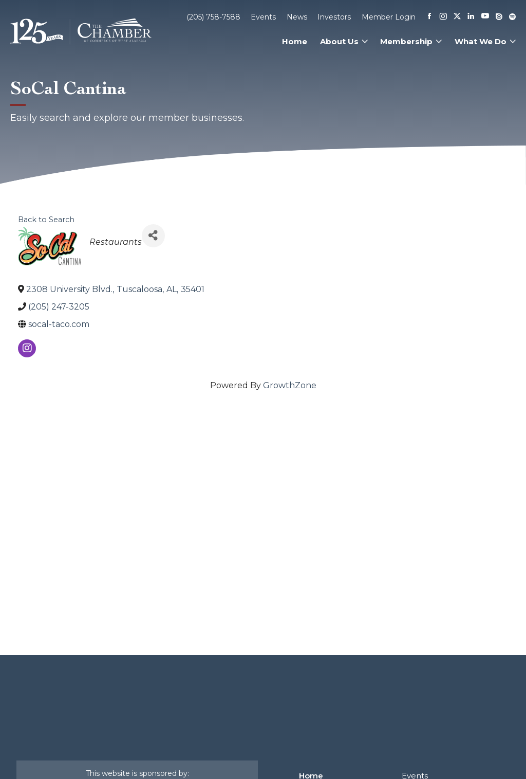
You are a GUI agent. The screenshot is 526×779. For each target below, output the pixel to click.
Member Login (389, 17)
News (297, 17)
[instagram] (27, 348)
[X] (457, 17)
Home (294, 41)
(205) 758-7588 (213, 17)
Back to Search (46, 219)
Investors (334, 17)
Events (263, 17)
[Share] (153, 235)
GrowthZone (289, 385)
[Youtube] (485, 17)
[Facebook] (429, 17)
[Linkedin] (471, 17)
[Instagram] (443, 17)
